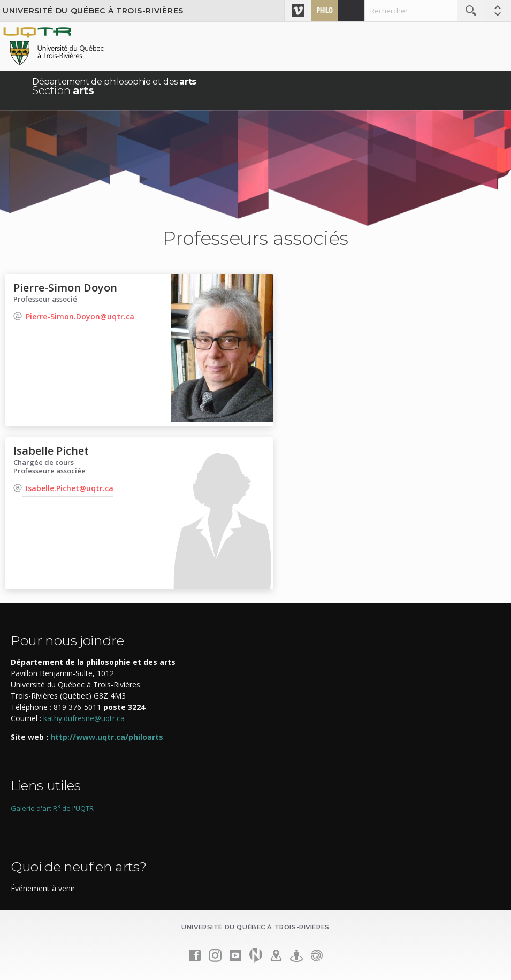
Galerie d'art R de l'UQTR (52, 808)
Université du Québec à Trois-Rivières (93, 11)
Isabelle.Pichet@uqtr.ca (69, 488)
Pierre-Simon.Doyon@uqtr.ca (80, 316)
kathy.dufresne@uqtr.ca (84, 718)
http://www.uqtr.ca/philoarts (106, 737)
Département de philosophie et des (114, 86)
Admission (351, 10)
